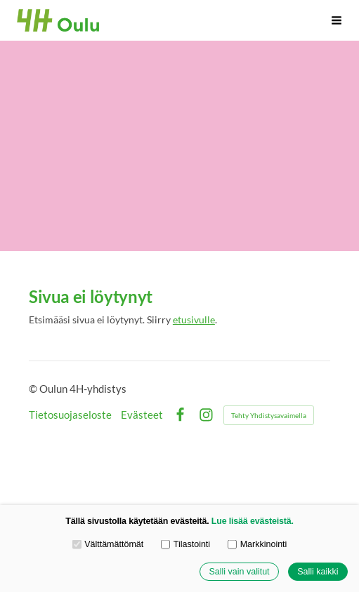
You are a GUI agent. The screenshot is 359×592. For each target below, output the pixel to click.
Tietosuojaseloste (70, 415)
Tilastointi (185, 544)
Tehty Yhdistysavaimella (268, 415)
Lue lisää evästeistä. (252, 521)
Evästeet (142, 415)
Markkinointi (257, 544)
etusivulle (194, 319)
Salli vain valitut (239, 572)
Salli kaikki (317, 572)
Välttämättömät (108, 544)
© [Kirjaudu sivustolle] (34, 388)
